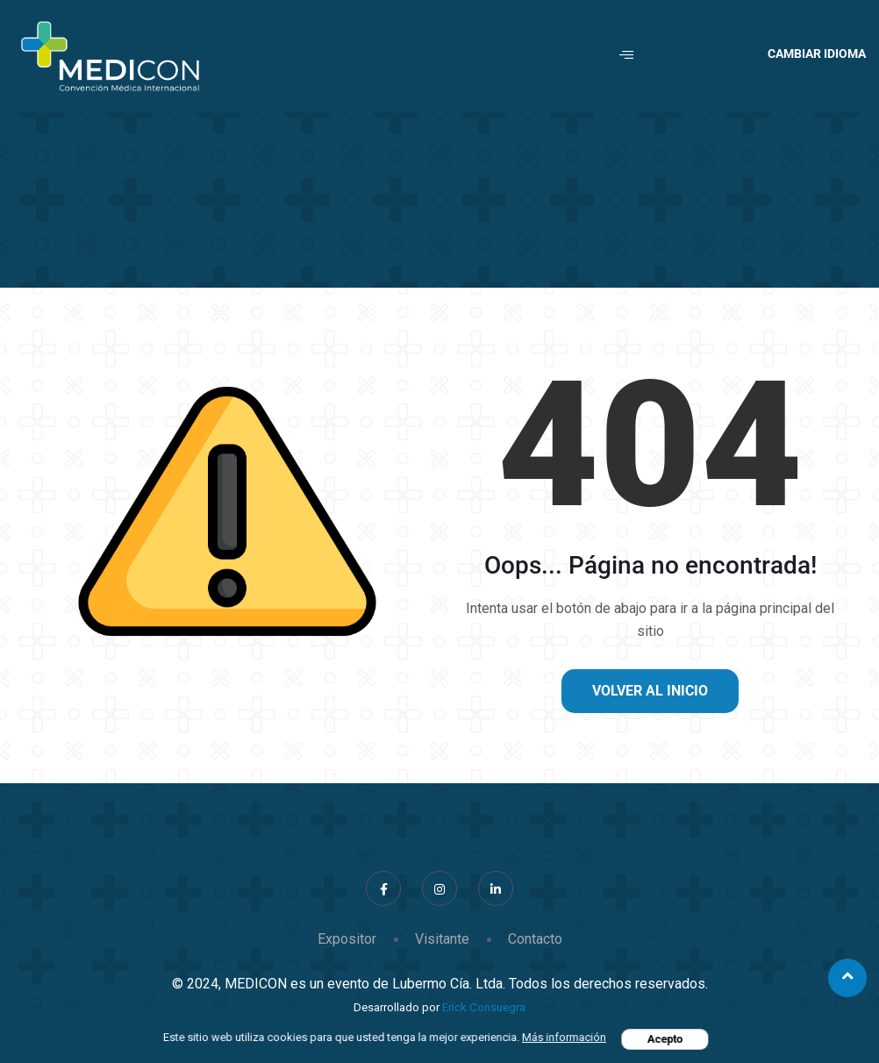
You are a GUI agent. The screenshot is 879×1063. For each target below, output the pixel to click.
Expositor (347, 939)
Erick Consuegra (483, 1007)
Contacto (535, 939)
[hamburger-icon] (627, 56)
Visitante (442, 939)
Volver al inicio (650, 690)
